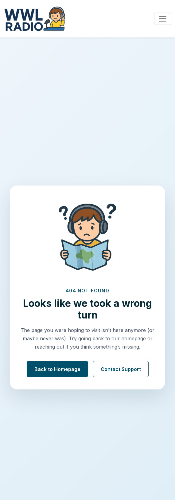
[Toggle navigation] (162, 19)
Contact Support (121, 369)
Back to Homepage (57, 369)
